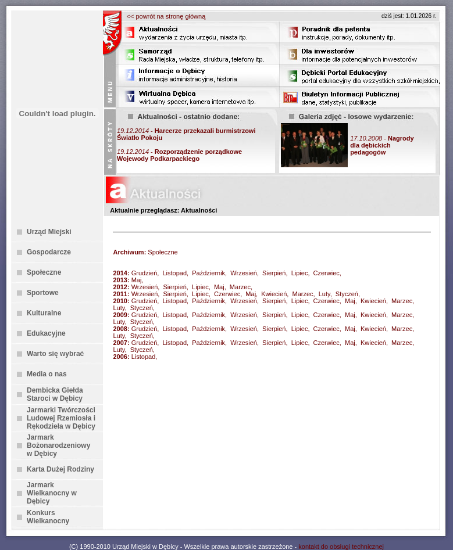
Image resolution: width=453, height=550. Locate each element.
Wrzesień (243, 272)
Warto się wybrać (55, 354)
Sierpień (274, 272)
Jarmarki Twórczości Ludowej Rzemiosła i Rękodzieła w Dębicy (61, 418)
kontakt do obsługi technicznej (341, 546)
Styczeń (347, 293)
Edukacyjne (46, 333)
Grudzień (144, 272)
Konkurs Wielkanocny (48, 517)
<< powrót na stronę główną (166, 16)
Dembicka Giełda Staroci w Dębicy (55, 394)
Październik (208, 272)
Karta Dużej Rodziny (60, 469)
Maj (136, 279)
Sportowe (43, 293)
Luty (324, 293)
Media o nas (47, 374)
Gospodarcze (49, 252)
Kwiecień (274, 293)
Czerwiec (326, 272)
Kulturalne (44, 313)
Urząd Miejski (49, 232)
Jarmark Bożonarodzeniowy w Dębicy (58, 445)
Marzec (240, 286)
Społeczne (44, 272)
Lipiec (299, 272)
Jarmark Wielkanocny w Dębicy (52, 493)
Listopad (174, 272)
